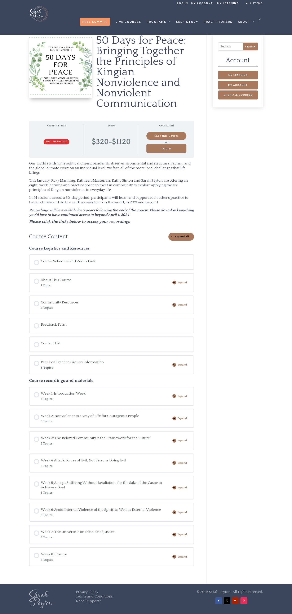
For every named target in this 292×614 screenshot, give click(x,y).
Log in (182, 3)
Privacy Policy (87, 592)
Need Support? (88, 601)
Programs (156, 21)
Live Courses (128, 21)
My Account (202, 3)
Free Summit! (95, 21)
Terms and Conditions (94, 596)
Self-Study (187, 21)
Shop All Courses (238, 94)
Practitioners (218, 21)
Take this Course (166, 135)
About (244, 21)
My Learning (228, 3)
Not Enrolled (56, 141)
